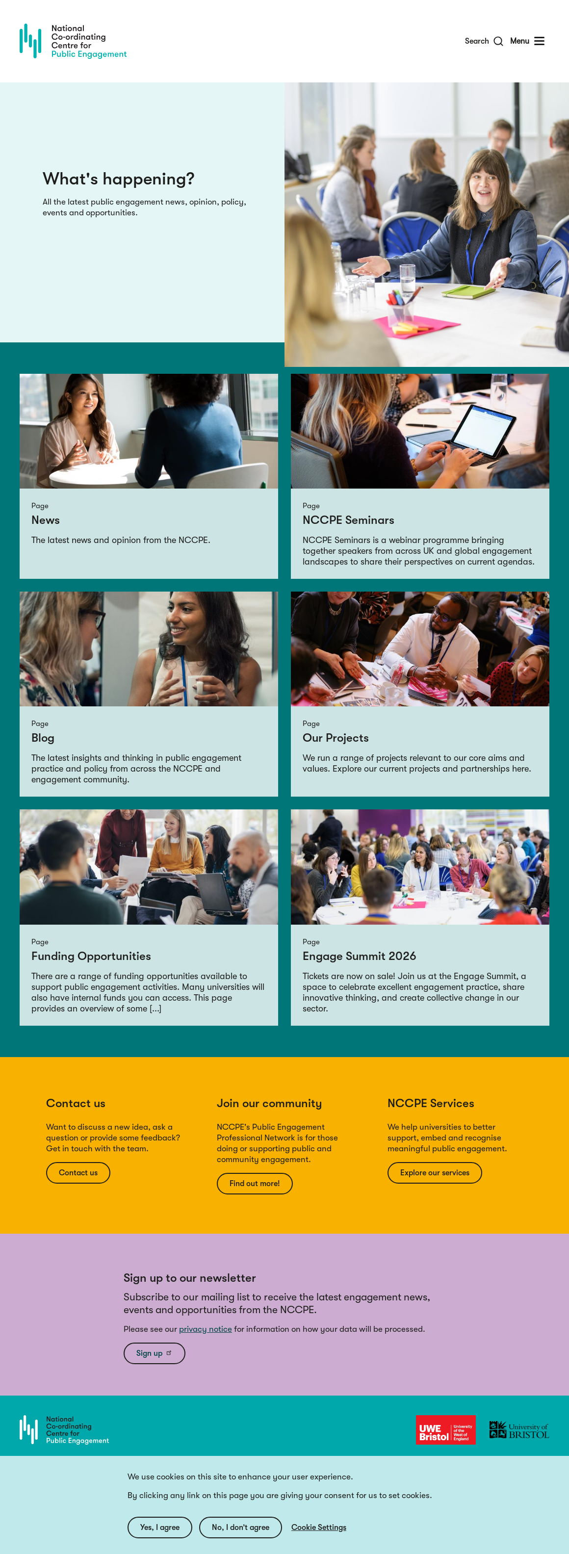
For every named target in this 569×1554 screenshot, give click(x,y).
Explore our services (434, 1172)
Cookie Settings (318, 1536)
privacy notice (205, 1329)
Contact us (78, 1172)
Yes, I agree (160, 1536)
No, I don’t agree (240, 1536)
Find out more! (255, 1183)
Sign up (154, 1353)
